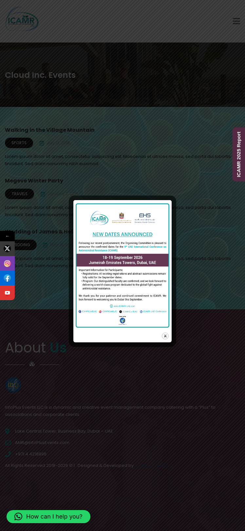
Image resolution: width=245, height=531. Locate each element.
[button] (48, 516)
